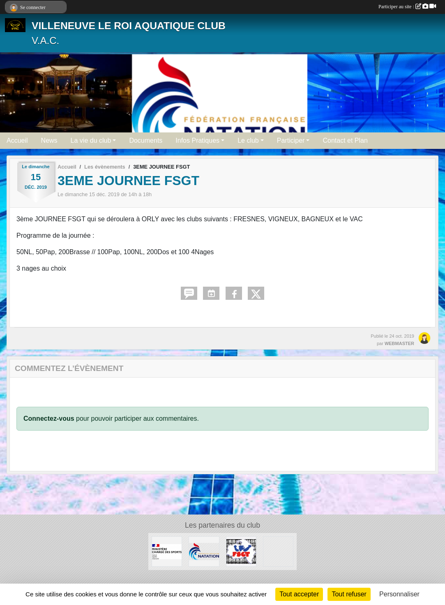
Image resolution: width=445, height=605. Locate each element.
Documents (145, 140)
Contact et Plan (345, 140)
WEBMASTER (399, 343)
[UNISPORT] (278, 550)
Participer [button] (291, 140)
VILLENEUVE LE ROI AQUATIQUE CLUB (129, 25)
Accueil (17, 140)
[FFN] (204, 550)
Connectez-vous (48, 418)
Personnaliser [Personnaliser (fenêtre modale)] (399, 594)
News (49, 140)
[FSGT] (241, 550)
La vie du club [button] (91, 140)
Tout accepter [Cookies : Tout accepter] (299, 594)
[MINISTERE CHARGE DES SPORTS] (167, 550)
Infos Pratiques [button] (197, 140)
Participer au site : (407, 6)
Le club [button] (248, 140)
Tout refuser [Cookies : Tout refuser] (349, 594)
